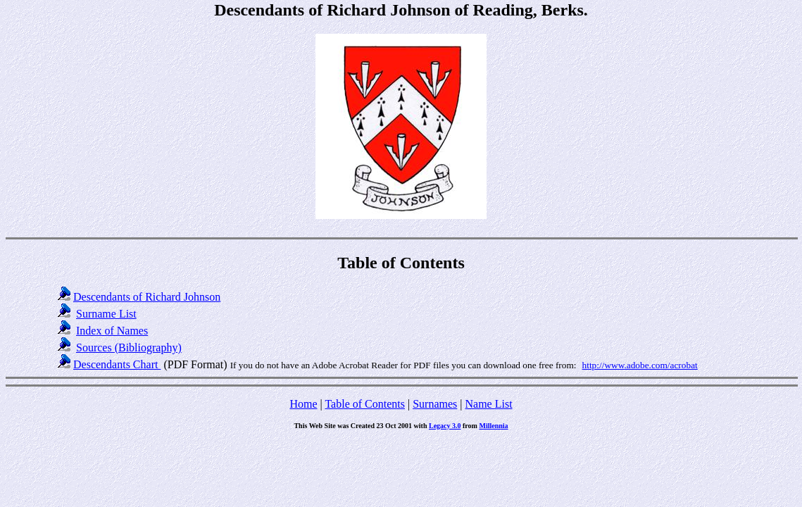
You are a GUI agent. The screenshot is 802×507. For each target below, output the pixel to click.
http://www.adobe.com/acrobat (640, 365)
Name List (488, 404)
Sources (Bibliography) (129, 347)
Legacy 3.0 (445, 426)
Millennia (493, 426)
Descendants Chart (117, 364)
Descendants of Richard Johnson (146, 297)
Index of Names (112, 331)
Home (303, 404)
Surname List (106, 314)
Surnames (435, 404)
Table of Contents (365, 404)
